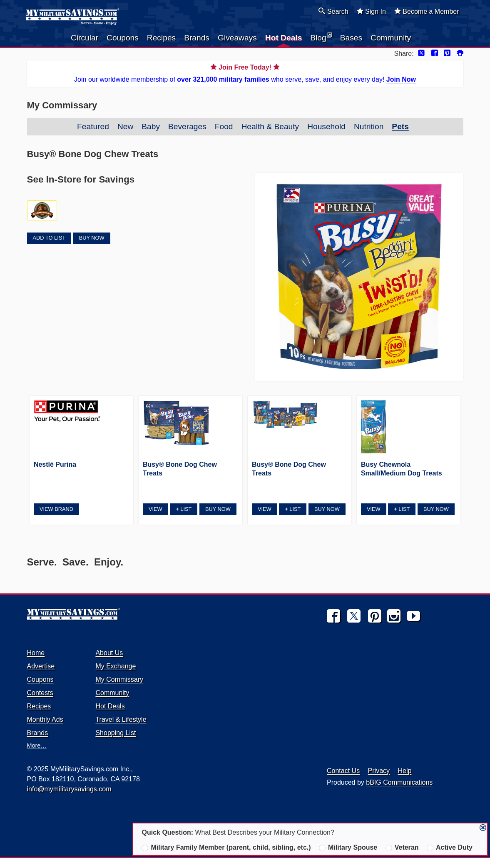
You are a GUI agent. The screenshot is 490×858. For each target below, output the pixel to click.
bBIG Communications (399, 782)
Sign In (371, 11)
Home (36, 652)
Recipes (161, 37)
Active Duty (450, 847)
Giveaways (237, 37)
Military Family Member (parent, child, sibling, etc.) (226, 847)
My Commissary (119, 679)
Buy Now (91, 238)
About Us (109, 652)
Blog (320, 37)
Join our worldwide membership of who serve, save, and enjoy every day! (245, 73)
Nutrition (368, 126)
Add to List (49, 238)
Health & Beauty (270, 126)
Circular (84, 37)
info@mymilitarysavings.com (69, 789)
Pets (400, 126)
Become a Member (426, 11)
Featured (93, 126)
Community (391, 37)
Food (224, 126)
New (125, 126)
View (155, 509)
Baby (151, 126)
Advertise (41, 666)
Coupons (123, 37)
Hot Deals (283, 37)
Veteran (402, 847)
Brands (196, 37)
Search (333, 11)
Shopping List (115, 732)
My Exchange (115, 666)
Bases (351, 37)
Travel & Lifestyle (120, 719)
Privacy (379, 770)
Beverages (187, 126)
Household (326, 126)
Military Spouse (348, 847)
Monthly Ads (45, 719)
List (184, 509)
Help (405, 770)
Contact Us (343, 770)
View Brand (56, 509)
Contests (40, 692)
